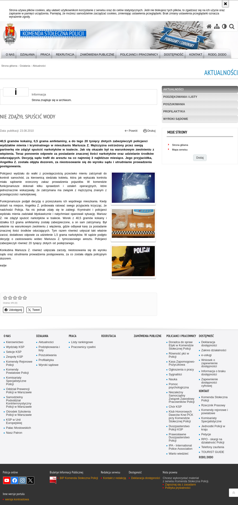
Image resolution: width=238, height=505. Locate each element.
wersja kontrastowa (17, 499)
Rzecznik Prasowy (213, 405)
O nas (7, 336)
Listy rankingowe (82, 342)
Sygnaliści (175, 374)
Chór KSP (175, 406)
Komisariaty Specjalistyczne (211, 420)
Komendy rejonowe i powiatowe (214, 412)
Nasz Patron (14, 432)
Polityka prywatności (177, 487)
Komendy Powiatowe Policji (17, 371)
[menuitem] (10, 54)
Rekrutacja (108, 336)
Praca (72, 336)
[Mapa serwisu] (217, 26)
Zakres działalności (213, 350)
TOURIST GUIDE (212, 452)
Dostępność (206, 336)
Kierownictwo (14, 342)
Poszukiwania (174, 104)
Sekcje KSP (14, 352)
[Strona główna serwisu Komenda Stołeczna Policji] (209, 26)
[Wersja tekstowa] (224, 26)
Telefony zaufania (212, 447)
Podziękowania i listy (180, 96)
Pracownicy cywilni (83, 347)
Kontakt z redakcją (114, 478)
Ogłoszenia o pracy (181, 369)
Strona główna (9, 66)
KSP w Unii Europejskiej (14, 421)
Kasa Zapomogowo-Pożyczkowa (182, 363)
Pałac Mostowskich (18, 428)
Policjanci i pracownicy (181, 336)
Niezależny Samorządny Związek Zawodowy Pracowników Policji (182, 397)
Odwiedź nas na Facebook (14, 480)
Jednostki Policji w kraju (213, 428)
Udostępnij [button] (13, 310)
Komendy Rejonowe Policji (19, 363)
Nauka (173, 379)
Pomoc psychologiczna (179, 386)
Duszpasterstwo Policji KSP (179, 428)
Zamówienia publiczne (148, 336)
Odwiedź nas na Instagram (22, 480)
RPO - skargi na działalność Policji (212, 441)
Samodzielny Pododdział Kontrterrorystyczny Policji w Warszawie (19, 402)
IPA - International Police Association (180, 447)
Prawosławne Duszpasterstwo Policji (179, 438)
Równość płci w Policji (179, 355)
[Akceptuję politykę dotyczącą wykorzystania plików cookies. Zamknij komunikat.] (225, 3)
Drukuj (149, 131)
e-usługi (206, 355)
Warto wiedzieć (178, 453)
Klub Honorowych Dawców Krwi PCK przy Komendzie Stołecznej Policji (181, 416)
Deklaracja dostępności (209, 344)
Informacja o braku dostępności (213, 373)
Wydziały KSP (15, 347)
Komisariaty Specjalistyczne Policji (16, 381)
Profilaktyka (174, 111)
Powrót (131, 131)
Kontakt (204, 391)
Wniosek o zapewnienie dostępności (209, 363)
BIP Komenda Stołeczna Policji (79, 478)
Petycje (206, 434)
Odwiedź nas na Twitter (30, 480)
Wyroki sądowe (175, 119)
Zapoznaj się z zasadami (180, 484)
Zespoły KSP (14, 356)
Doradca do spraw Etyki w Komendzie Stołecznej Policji (181, 345)
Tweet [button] (34, 310)
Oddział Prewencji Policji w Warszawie (19, 391)
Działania (25, 66)
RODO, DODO (206, 457)
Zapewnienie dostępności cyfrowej (209, 382)
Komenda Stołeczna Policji (214, 399)
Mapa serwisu (180, 149)
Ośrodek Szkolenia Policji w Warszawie (19, 413)
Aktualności (39, 66)
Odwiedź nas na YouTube (6, 480)
